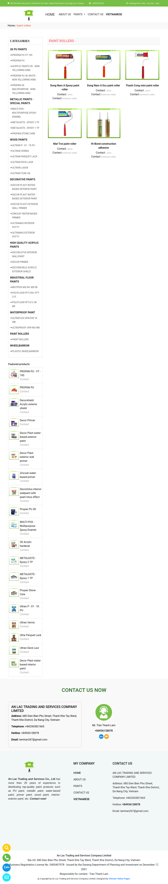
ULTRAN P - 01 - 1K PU (23, 145)
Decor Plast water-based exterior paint (30, 436)
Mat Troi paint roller (64, 143)
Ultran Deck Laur (29, 647)
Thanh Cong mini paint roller (142, 85)
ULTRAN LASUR (20, 167)
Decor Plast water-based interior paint (30, 664)
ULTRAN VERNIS (20, 151)
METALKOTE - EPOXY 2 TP (25, 122)
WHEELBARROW (19, 345)
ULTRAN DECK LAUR (22, 162)
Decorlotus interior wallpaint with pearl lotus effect (31, 493)
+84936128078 (30, 733)
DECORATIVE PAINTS (22, 179)
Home (11, 25)
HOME (50, 14)
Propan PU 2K (28, 509)
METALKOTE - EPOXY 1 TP (25, 128)
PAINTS (78, 14)
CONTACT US (95, 14)
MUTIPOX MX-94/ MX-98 (24, 287)
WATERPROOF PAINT (22, 312)
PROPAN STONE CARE (23, 133)
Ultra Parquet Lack (30, 635)
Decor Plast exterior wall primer (27, 456)
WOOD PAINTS (18, 139)
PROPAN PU (18, 60)
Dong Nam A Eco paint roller (103, 85)
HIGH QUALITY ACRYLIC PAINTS (24, 244)
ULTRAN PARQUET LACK (24, 156)
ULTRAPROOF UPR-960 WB (26, 327)
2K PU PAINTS (18, 49)
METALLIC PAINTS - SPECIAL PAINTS (22, 101)
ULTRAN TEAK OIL (21, 173)
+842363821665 (34, 726)
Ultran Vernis (27, 622)
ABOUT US (65, 14)
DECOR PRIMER (20, 262)
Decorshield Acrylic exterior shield (28, 404)
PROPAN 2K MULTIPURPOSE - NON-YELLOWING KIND (24, 89)
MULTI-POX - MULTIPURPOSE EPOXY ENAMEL (24, 113)
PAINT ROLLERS (19, 333)
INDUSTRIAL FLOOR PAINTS (22, 279)
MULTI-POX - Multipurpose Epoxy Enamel (28, 525)
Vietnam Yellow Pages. (119, 878)
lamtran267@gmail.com (33, 739)
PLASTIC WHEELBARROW (25, 351)
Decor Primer (27, 420)
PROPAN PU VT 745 (22, 55)
